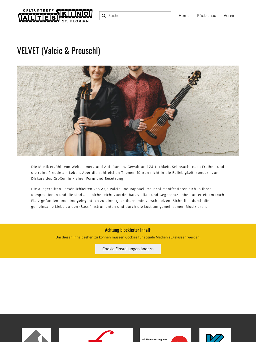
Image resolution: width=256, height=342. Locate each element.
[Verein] (229, 16)
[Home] (184, 16)
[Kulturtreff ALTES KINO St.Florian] (55, 15)
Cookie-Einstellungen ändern (128, 248)
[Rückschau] (206, 16)
